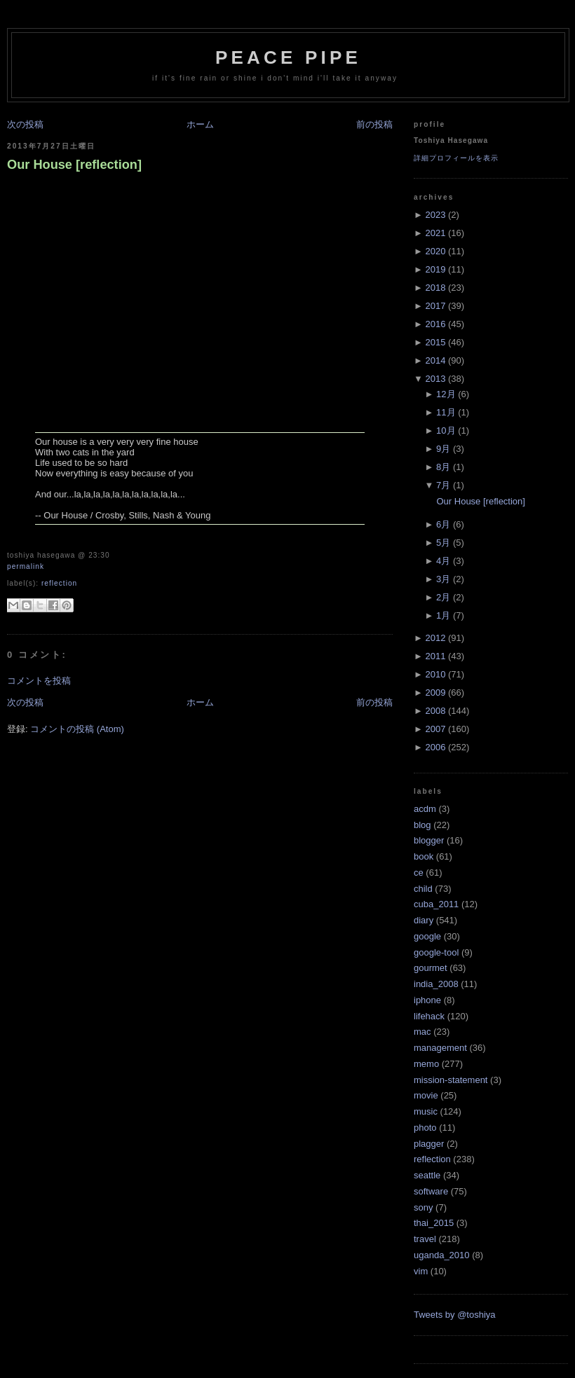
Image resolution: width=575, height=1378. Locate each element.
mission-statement (450, 1080)
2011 (435, 656)
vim (421, 1271)
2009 (435, 692)
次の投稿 (25, 124)
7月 (443, 485)
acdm (425, 809)
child (423, 888)
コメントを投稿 (39, 680)
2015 (435, 342)
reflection (59, 583)
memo (426, 1064)
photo (425, 1127)
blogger (429, 840)
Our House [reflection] (74, 165)
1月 (443, 615)
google (427, 936)
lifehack (429, 1016)
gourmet (430, 968)
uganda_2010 (442, 1255)
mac (422, 1031)
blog (422, 825)
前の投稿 (374, 124)
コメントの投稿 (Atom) (77, 729)
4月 (443, 561)
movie (426, 1095)
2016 (435, 324)
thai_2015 (434, 1223)
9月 (443, 448)
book (423, 856)
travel (425, 1239)
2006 (435, 747)
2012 (435, 638)
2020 (435, 251)
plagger (429, 1143)
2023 (435, 214)
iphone (427, 1000)
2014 (435, 360)
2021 (435, 233)
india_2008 (436, 984)
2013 (435, 378)
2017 (435, 306)
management (440, 1047)
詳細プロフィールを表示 (456, 158)
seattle (427, 1175)
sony (423, 1207)
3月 (443, 579)
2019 (435, 269)
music (426, 1111)
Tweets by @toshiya (455, 1314)
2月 (443, 597)
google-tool (436, 952)
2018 (435, 287)
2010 (435, 674)
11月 (445, 412)
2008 (435, 710)
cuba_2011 (436, 904)
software (431, 1191)
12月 (445, 394)
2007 (435, 729)
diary (423, 920)
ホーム (200, 124)
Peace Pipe (288, 57)
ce (419, 872)
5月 (443, 542)
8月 (443, 467)
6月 (443, 524)
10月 (445, 430)
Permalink (25, 566)
